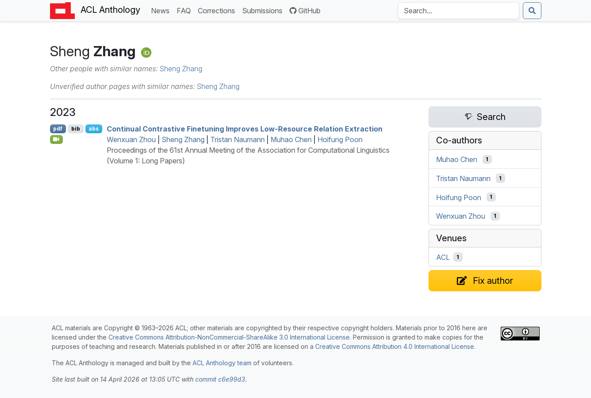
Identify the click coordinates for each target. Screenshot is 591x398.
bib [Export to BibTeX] (75, 128)
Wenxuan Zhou (131, 139)
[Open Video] (56, 139)
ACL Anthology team (222, 363)
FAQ (185, 10)
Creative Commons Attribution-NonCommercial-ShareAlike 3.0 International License (229, 337)
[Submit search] (532, 10)
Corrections (218, 10)
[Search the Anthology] (458, 10)
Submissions (264, 10)
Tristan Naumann (237, 139)
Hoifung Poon (340, 139)
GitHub (305, 10)
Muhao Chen (291, 139)
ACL (443, 257)
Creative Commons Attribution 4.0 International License (394, 346)
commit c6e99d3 (220, 379)
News (162, 10)
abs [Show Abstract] (94, 128)
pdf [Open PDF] (57, 128)
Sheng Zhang (180, 68)
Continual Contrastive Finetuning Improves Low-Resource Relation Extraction (244, 128)
